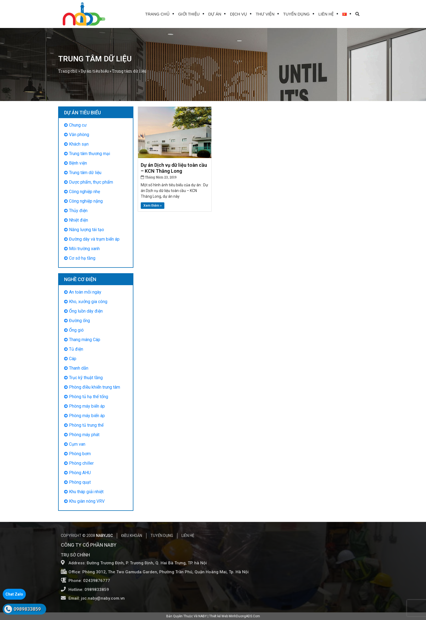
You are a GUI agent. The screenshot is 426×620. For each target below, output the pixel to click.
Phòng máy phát (84, 434)
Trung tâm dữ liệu (85, 172)
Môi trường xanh (84, 248)
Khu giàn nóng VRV (87, 501)
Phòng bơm (80, 453)
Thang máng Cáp (84, 339)
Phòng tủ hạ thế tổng (88, 396)
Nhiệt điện (78, 220)
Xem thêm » (152, 205)
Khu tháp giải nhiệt (86, 491)
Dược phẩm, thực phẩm (91, 182)
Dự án (214, 14)
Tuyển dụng (296, 14)
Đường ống (79, 320)
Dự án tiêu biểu (95, 71)
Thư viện (265, 14)
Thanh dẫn (78, 368)
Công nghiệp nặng (86, 201)
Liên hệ (326, 14)
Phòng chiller (81, 463)
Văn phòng (79, 134)
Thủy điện (78, 210)
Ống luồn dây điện (86, 311)
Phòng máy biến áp (87, 406)
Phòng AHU (80, 472)
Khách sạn (79, 144)
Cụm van (77, 444)
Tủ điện (76, 349)
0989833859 (27, 609)
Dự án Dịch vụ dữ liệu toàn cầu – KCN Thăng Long (174, 168)
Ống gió (76, 330)
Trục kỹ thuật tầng (86, 377)
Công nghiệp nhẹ (84, 191)
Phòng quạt (80, 482)
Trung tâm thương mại (89, 153)
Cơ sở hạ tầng (82, 258)
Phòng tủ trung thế (86, 425)
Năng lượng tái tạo (86, 229)
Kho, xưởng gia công (88, 301)
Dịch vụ (238, 14)
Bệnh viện (78, 163)
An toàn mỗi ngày (85, 292)
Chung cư (78, 125)
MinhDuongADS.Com (244, 616)
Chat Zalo (14, 594)
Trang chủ (157, 14)
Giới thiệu (189, 14)
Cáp (72, 358)
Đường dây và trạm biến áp (94, 239)
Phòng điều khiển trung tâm (94, 387)
